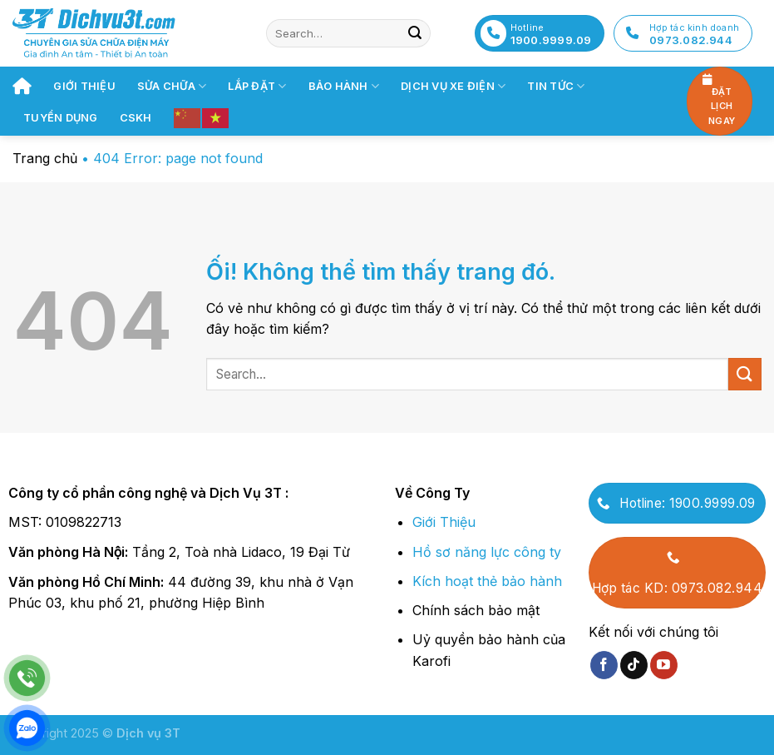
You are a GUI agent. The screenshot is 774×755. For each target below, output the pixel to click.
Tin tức (555, 86)
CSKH (136, 118)
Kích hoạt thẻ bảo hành (487, 581)
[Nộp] (415, 33)
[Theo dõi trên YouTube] (664, 665)
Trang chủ (44, 158)
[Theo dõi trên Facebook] (604, 665)
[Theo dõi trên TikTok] (634, 665)
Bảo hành (344, 86)
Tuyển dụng (60, 118)
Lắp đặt (257, 86)
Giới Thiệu (444, 522)
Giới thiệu (84, 86)
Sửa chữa (172, 86)
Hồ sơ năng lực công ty (486, 552)
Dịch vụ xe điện (453, 86)
